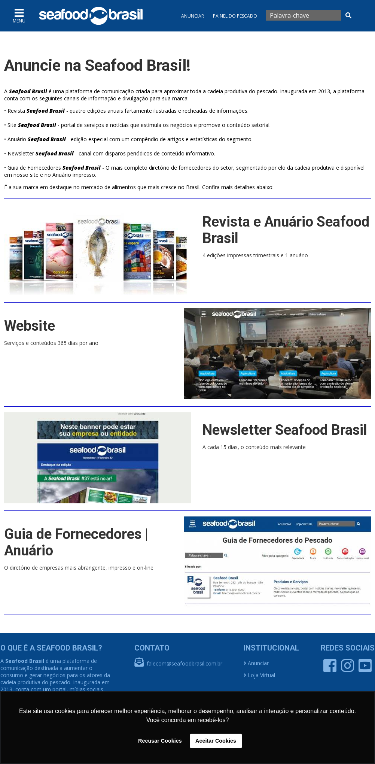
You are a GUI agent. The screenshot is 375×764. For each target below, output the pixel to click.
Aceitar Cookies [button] (215, 741)
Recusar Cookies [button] (160, 741)
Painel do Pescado (235, 16)
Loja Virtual (261, 675)
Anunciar (192, 16)
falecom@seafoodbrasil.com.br (184, 663)
